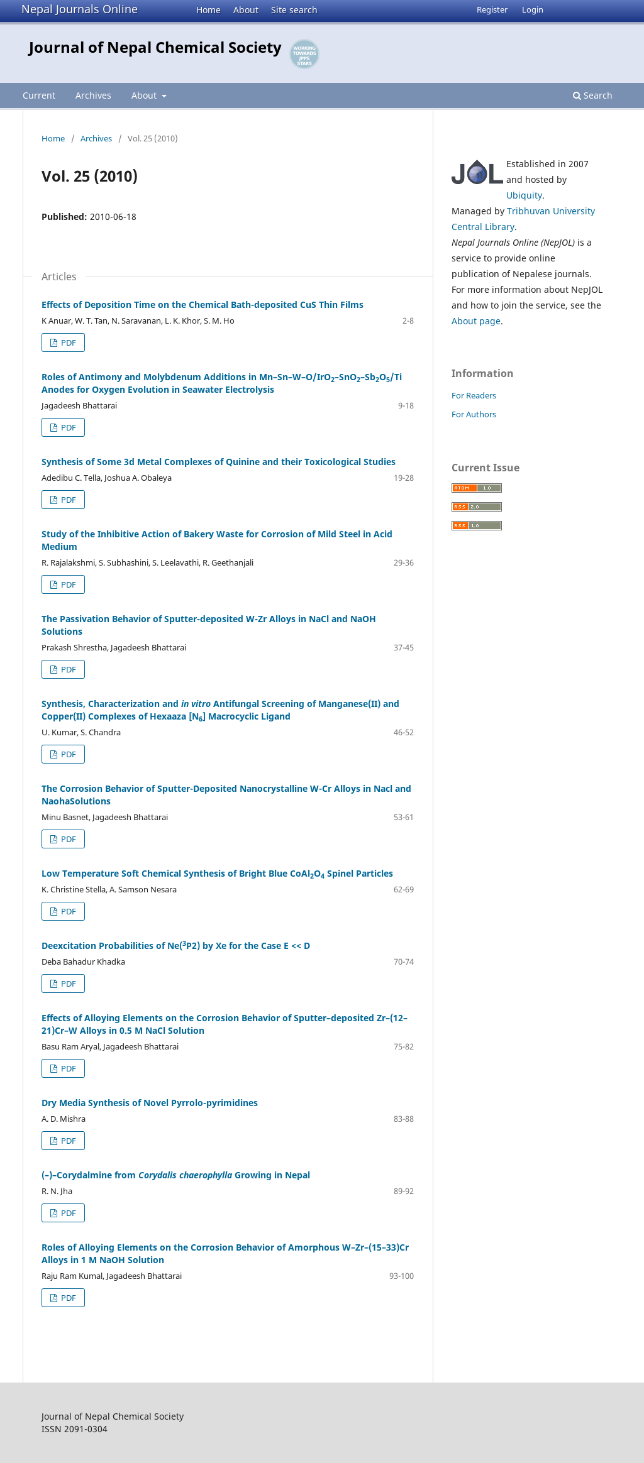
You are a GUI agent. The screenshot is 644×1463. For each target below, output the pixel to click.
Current (39, 95)
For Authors (474, 414)
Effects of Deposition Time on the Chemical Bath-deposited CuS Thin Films (203, 304)
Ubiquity (524, 195)
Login (532, 9)
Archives (93, 95)
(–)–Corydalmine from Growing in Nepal (176, 1175)
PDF (67, 342)
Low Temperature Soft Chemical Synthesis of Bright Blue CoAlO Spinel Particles (217, 873)
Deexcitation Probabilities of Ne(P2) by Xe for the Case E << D (176, 945)
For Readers (474, 395)
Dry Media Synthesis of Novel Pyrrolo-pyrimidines (150, 1103)
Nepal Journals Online (79, 8)
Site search (294, 10)
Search (593, 95)
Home (208, 10)
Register (492, 9)
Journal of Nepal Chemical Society (155, 46)
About (245, 10)
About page (476, 321)
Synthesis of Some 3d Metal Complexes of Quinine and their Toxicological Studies (219, 462)
